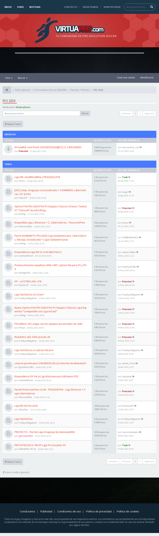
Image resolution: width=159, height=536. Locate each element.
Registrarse (90, 7)
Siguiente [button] (149, 113)
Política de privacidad (99, 511)
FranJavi (23, 151)
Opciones (113, 461)
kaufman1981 (129, 266)
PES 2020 (9, 101)
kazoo (125, 222)
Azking (22, 214)
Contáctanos (27, 511)
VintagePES (25, 272)
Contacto (70, 7)
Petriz (22, 180)
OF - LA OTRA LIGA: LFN (28, 281)
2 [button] (140, 113)
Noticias (34, 7)
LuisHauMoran (26, 255)
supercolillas (129, 252)
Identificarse (112, 7)
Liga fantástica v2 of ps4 (28, 294)
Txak (125, 177)
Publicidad (46, 511)
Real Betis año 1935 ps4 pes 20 (32, 337)
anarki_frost (128, 363)
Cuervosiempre (130, 432)
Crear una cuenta (126, 77)
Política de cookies (128, 511)
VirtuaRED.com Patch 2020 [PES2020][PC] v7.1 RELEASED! (47, 147)
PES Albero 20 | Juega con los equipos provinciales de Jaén (48, 323)
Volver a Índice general (16, 472)
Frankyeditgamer (28, 298)
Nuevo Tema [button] (13, 124)
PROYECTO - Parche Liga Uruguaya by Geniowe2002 (44, 432)
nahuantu (127, 376)
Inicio (8, 7)
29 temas (126, 113)
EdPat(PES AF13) (27, 449)
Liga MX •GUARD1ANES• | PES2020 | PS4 (37, 177)
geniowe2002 (26, 435)
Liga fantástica (23, 419)
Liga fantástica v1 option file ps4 (33, 350)
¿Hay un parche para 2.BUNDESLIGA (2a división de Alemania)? (50, 363)
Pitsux (22, 327)
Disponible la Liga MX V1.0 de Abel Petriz (38, 252)
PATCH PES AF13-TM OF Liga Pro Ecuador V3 (40, 445)
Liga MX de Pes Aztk (26, 405)
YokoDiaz (23, 409)
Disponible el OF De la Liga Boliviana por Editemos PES (46, 376)
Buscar (23, 77)
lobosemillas (25, 226)
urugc (125, 191)
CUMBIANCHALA (130, 237)
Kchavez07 (128, 405)
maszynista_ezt (130, 147)
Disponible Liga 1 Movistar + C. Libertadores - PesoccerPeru (49, 222)
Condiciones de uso (69, 511)
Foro (20, 7)
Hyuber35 (24, 285)
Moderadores (23, 107)
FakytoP (23, 197)
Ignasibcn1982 (26, 367)
